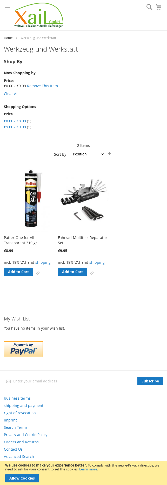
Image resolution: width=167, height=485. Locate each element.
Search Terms (16, 427)
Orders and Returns (21, 441)
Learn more (88, 469)
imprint (10, 420)
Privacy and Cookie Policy (25, 434)
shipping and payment (23, 405)
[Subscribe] (150, 381)
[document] (83, 472)
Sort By (60, 154)
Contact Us (13, 449)
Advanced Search (19, 456)
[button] (37, 272)
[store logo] (38, 15)
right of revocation (20, 412)
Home (8, 38)
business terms (17, 398)
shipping (43, 262)
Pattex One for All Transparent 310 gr (20, 240)
